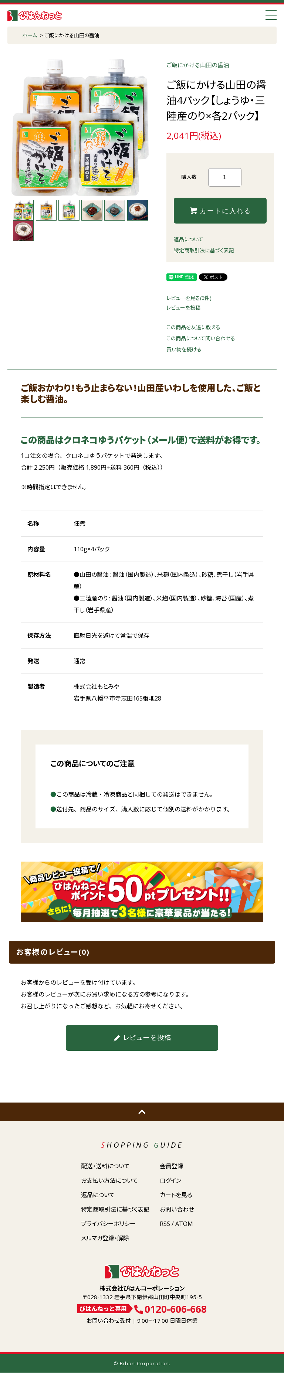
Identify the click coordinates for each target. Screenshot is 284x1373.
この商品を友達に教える (193, 327)
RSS (165, 1224)
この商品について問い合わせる (200, 338)
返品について (188, 239)
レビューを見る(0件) (189, 298)
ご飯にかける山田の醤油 (71, 35)
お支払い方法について (109, 1180)
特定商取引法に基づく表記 (204, 250)
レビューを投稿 (183, 307)
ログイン (170, 1180)
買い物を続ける (184, 349)
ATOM (184, 1224)
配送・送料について (105, 1166)
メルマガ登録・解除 (105, 1238)
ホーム (29, 35)
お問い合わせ (177, 1209)
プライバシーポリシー (108, 1224)
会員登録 (171, 1166)
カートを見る (176, 1195)
